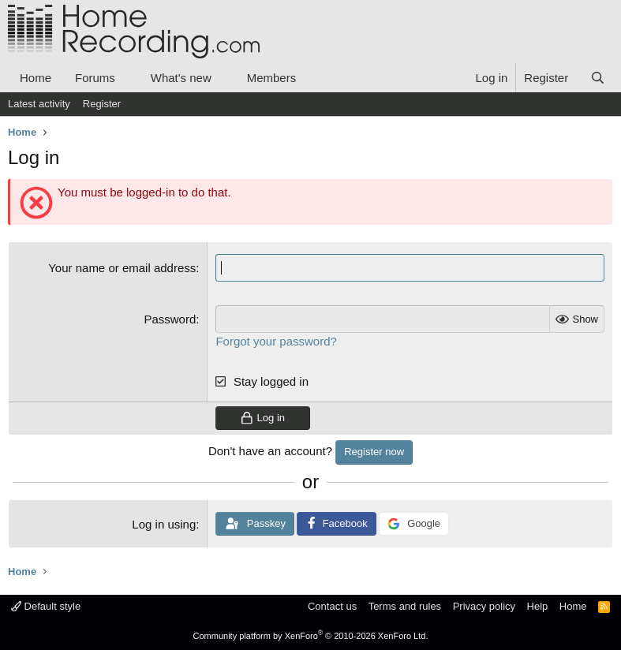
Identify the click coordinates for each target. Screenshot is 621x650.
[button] (128, 77)
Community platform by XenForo (310, 636)
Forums (95, 77)
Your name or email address (122, 268)
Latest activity (39, 104)
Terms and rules (404, 606)
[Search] (597, 77)
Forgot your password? (275, 341)
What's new (181, 77)
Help (537, 606)
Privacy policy (484, 606)
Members (272, 77)
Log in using (164, 524)
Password (170, 319)
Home (35, 77)
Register (102, 104)
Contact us (332, 606)
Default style (45, 606)
